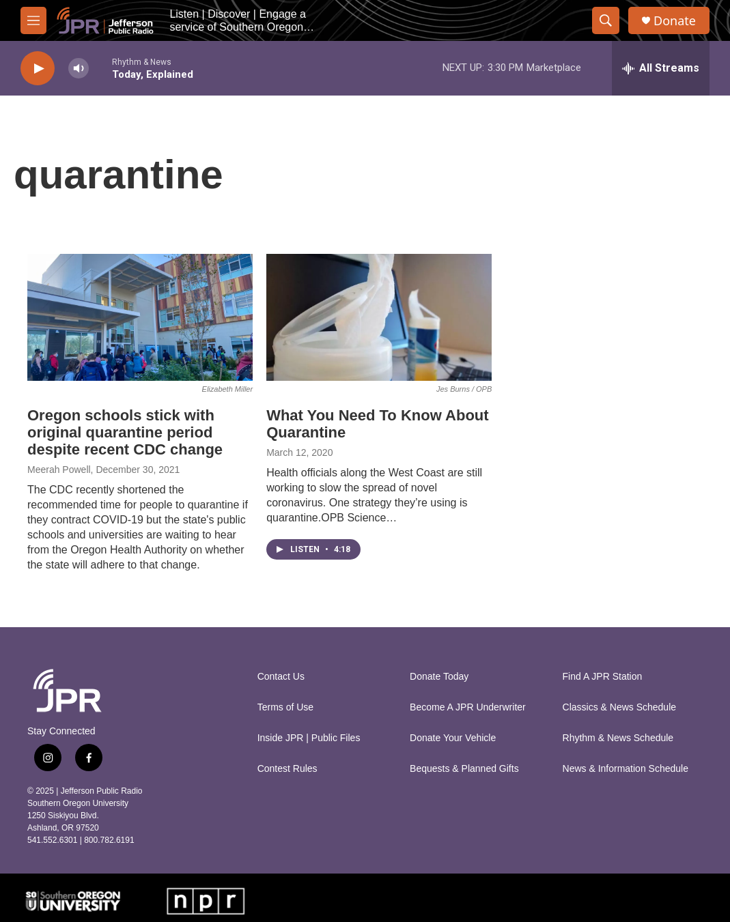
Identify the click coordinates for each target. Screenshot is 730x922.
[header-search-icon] (605, 20)
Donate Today (439, 677)
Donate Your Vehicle (453, 738)
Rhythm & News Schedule (618, 738)
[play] (37, 68)
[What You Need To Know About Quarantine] (379, 317)
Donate (675, 21)
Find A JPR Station (603, 677)
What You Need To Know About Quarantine (377, 424)
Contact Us (281, 677)
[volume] (78, 68)
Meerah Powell (59, 469)
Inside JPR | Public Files (309, 738)
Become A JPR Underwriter (468, 707)
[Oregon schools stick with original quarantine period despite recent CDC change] (140, 317)
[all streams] (661, 68)
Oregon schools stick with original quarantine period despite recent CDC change (125, 432)
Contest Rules (287, 769)
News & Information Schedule (625, 769)
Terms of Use (285, 707)
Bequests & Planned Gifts (464, 769)
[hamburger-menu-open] (33, 20)
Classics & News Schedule (620, 707)
